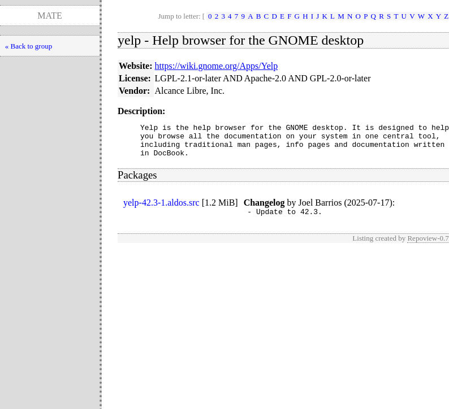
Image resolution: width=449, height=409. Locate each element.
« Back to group (28, 46)
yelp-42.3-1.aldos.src (161, 209)
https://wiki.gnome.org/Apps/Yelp (216, 66)
